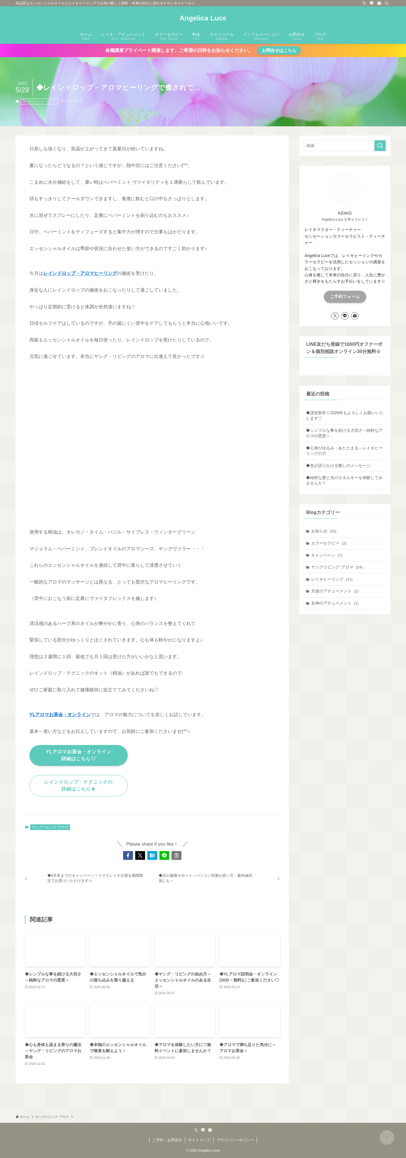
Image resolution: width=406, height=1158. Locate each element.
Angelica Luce (203, 18)
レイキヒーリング (332, 579)
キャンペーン (327, 555)
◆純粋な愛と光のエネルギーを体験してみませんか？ (344, 480)
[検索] (386, 3)
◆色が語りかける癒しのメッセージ (338, 465)
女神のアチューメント (335, 603)
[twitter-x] (364, 3)
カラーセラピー (329, 543)
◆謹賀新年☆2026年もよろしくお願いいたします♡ (345, 415)
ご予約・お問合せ (167, 1140)
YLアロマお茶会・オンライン (60, 714)
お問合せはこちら (279, 50)
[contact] (379, 3)
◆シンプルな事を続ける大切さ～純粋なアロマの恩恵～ (344, 433)
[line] (371, 3)
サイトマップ (199, 1140)
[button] (128, 855)
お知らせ (324, 531)
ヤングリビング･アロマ (39, 101)
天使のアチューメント (335, 591)
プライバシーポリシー (235, 1140)
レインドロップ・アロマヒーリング (80, 273)
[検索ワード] (345, 145)
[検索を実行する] (380, 145)
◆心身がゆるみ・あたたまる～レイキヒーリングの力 (344, 451)
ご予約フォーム (345, 296)
